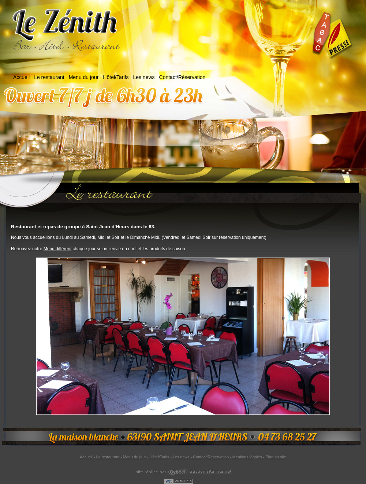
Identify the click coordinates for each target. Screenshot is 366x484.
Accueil (21, 77)
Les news (143, 77)
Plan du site (275, 457)
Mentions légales (247, 457)
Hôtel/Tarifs (115, 77)
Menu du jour (84, 77)
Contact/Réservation (182, 77)
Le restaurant (49, 77)
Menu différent (58, 248)
